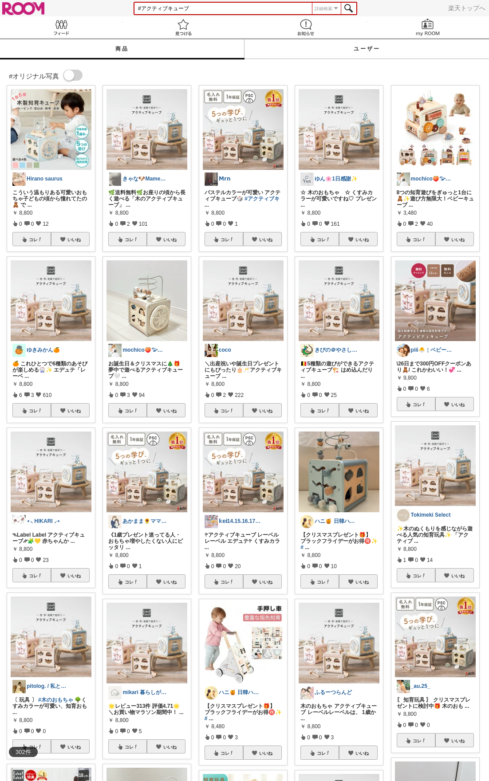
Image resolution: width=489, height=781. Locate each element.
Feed (61, 27)
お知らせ (305, 27)
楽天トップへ (466, 8)
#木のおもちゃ (55, 700)
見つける (183, 27)
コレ (35, 239)
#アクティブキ (262, 199)
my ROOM (428, 27)
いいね (74, 239)
